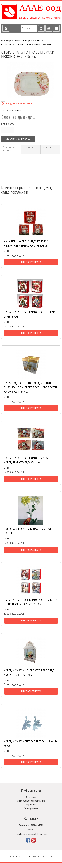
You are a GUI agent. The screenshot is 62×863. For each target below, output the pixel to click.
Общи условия (31, 808)
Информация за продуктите (31, 800)
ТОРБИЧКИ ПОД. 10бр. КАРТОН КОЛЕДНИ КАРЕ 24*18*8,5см (30, 314)
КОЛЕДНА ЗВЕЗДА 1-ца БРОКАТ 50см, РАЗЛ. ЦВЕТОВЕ (28, 531)
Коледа (38, 40)
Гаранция (31, 804)
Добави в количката (18, 138)
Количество (8, 124)
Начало (17, 40)
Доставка (46, 147)
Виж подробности (31, 262)
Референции (28, 147)
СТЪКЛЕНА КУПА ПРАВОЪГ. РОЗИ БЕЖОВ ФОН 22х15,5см (26, 44)
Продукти (27, 40)
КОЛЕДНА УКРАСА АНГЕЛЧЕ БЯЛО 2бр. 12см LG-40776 (30, 743)
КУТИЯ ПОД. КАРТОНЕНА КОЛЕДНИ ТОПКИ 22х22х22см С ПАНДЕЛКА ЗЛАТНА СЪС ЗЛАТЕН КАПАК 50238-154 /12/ (30, 387)
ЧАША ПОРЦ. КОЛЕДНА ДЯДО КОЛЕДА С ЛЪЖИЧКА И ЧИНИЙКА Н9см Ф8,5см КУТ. (27, 243)
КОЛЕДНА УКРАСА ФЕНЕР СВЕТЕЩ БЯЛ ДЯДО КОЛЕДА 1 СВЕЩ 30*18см (29, 672)
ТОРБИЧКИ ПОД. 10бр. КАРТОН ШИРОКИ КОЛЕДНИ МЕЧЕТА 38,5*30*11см (26, 460)
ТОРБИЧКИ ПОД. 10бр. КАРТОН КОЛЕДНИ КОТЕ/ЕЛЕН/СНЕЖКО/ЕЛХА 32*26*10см (30, 602)
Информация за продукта (10, 149)
